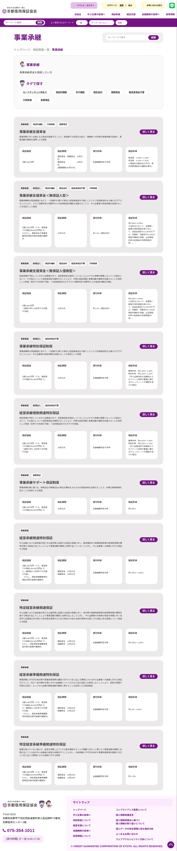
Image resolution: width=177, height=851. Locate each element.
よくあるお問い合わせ (127, 834)
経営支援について (82, 825)
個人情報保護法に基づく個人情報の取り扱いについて (130, 822)
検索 (39, 22)
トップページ (22, 49)
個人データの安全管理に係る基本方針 (134, 829)
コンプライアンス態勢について (131, 810)
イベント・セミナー (85, 5)
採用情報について (82, 836)
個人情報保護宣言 (125, 815)
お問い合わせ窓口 (154, 5)
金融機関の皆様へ (82, 831)
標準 (121, 5)
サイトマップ (81, 802)
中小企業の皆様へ (82, 815)
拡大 (130, 5)
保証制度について (82, 820)
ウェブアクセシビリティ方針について (134, 839)
